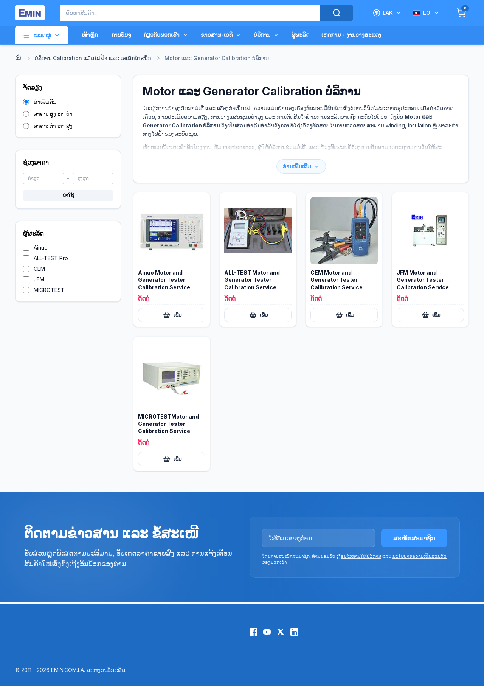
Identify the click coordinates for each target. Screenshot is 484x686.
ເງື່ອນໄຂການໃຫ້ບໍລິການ (359, 556)
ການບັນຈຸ (121, 34)
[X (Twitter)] (280, 632)
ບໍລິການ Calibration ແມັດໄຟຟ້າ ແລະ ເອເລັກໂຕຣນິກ (93, 58)
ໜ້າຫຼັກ (90, 34)
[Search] (336, 13)
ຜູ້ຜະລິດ (300, 34)
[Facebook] (253, 632)
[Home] (18, 57)
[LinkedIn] (294, 632)
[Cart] (461, 12)
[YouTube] (267, 632)
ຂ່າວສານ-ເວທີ (221, 34)
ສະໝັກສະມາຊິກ (414, 538)
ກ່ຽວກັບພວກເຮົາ (166, 34)
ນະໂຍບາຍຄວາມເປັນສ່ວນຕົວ (419, 556)
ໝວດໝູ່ (41, 35)
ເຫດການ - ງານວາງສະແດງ (351, 34)
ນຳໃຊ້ (68, 195)
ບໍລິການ (266, 34)
